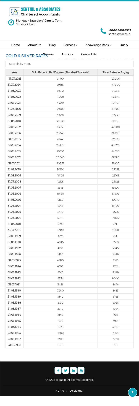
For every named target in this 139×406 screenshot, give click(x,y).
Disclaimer (76, 390)
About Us (34, 45)
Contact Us (88, 54)
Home (15, 45)
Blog (52, 45)
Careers (48, 54)
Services (70, 45)
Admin (67, 54)
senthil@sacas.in (119, 34)
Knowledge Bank (98, 45)
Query (124, 45)
